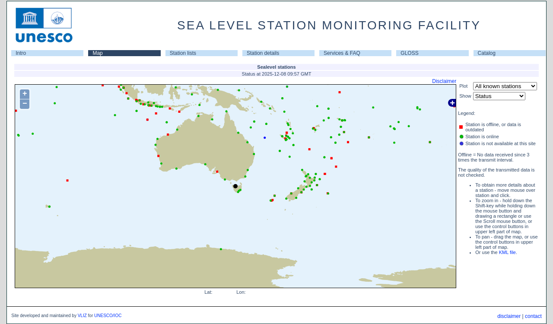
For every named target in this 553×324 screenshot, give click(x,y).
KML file (507, 252)
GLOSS (409, 53)
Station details (263, 53)
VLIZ (82, 315)
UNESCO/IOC (107, 315)
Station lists (183, 53)
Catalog (487, 53)
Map (97, 53)
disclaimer (509, 316)
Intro (21, 53)
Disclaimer (444, 81)
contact (533, 316)
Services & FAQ (342, 53)
